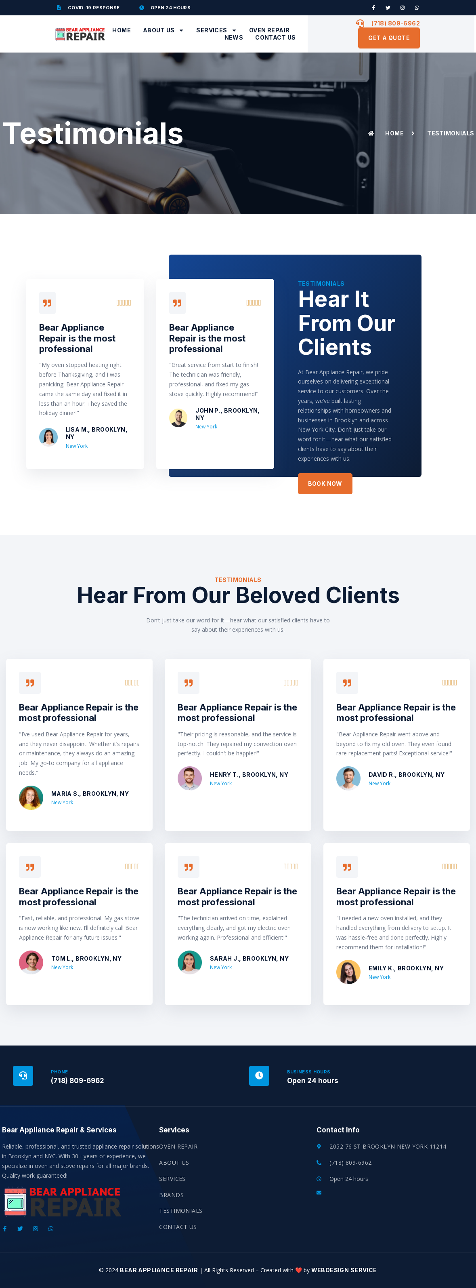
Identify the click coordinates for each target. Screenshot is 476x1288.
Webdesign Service (343, 1270)
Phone (59, 1072)
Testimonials (180, 1210)
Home (121, 30)
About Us (163, 30)
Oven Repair (269, 30)
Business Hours (309, 1072)
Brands (171, 1195)
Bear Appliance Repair (159, 1270)
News (233, 37)
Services (216, 30)
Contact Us (275, 37)
